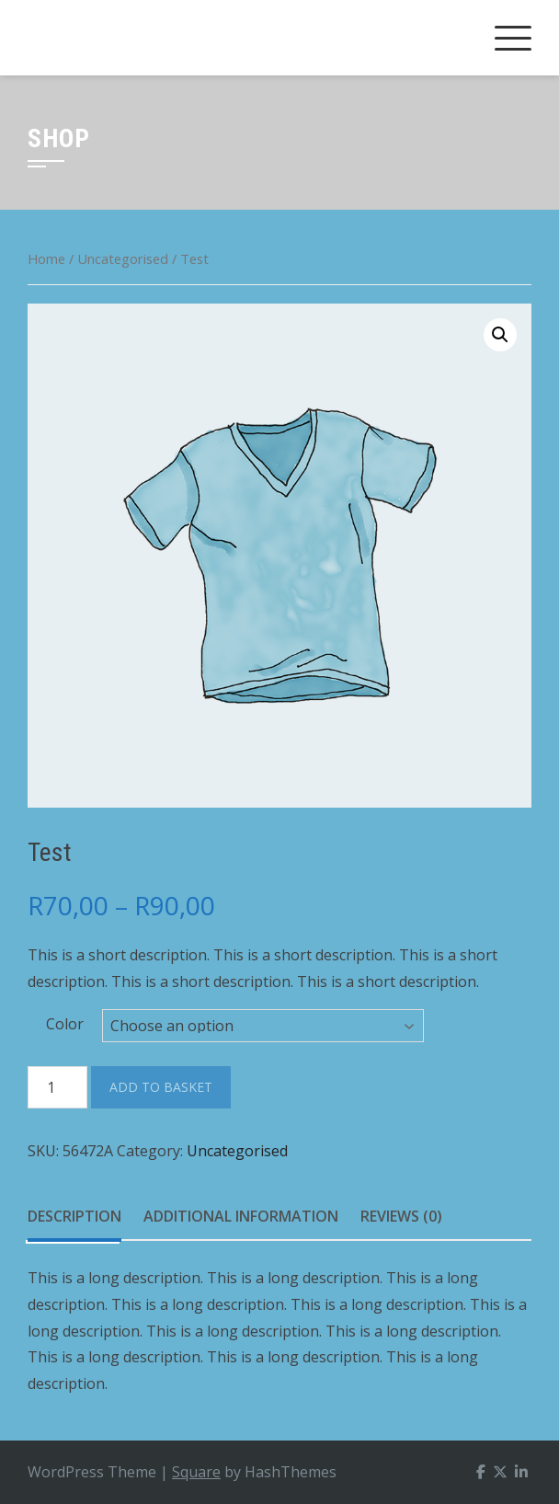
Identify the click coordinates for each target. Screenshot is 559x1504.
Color (65, 1024)
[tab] (74, 1216)
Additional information (240, 1216)
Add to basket (160, 1087)
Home (46, 258)
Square (196, 1472)
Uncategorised (122, 258)
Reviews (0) (401, 1216)
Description (74, 1216)
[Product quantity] (57, 1087)
